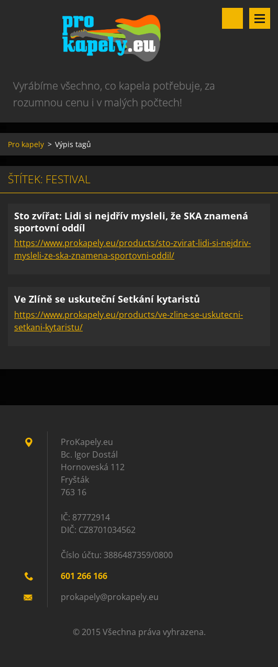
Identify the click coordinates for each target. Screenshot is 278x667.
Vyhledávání (232, 18)
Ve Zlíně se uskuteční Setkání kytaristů (107, 299)
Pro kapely (26, 144)
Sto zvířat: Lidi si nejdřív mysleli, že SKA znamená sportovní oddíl (131, 221)
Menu (259, 18)
